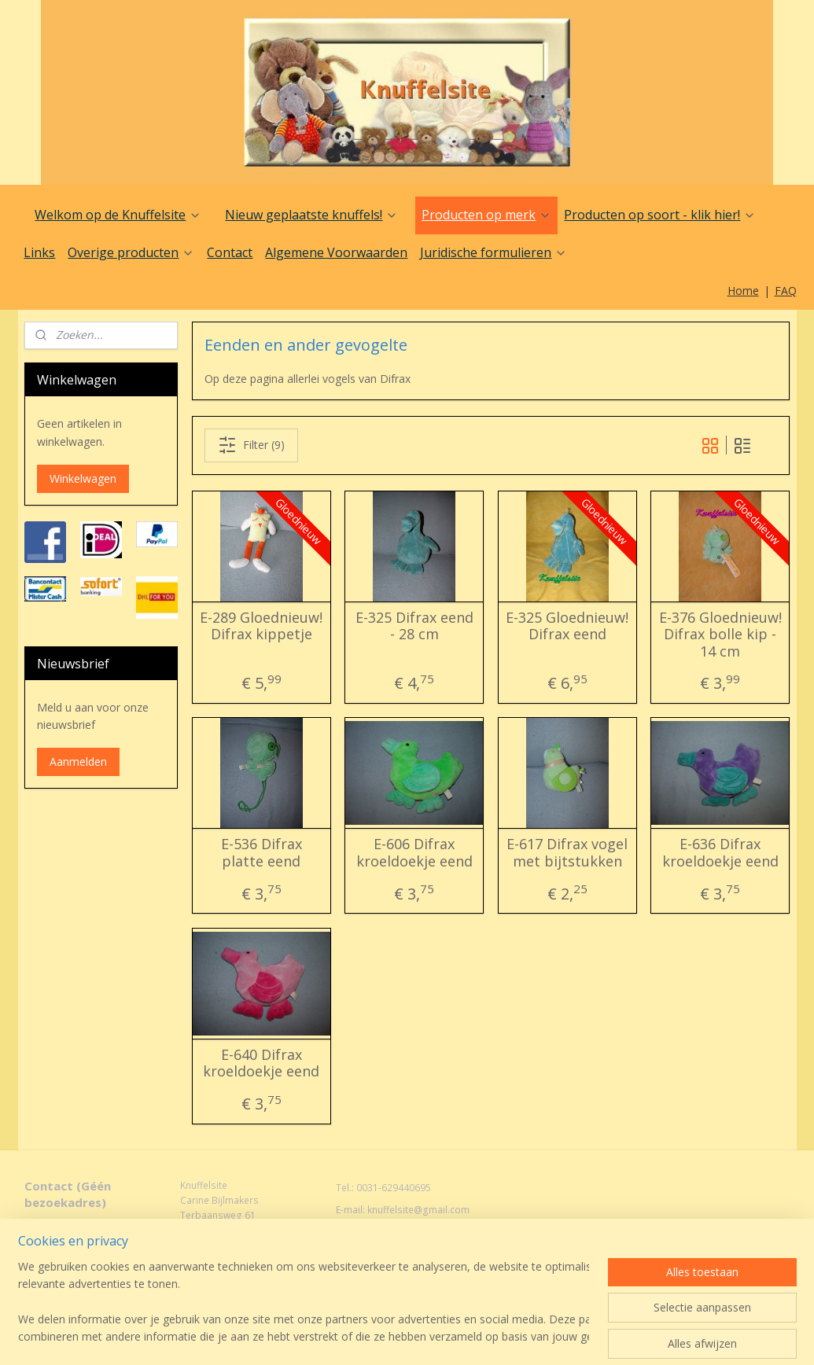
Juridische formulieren (493, 252)
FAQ (786, 290)
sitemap (340, 1320)
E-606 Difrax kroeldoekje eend (413, 853)
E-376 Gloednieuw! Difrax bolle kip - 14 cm (719, 634)
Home (743, 290)
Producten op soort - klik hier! (660, 214)
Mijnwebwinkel (570, 1320)
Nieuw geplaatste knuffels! (311, 214)
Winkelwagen (83, 478)
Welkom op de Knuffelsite (118, 214)
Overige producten (131, 252)
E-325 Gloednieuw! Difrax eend (567, 626)
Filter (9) (250, 445)
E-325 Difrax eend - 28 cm (414, 626)
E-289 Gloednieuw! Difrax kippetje (261, 626)
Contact (229, 252)
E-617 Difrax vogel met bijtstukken (567, 853)
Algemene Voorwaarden (336, 252)
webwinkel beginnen (433, 1320)
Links (39, 252)
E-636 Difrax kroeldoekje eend (719, 853)
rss (373, 1320)
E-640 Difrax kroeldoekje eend (261, 1063)
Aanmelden (78, 761)
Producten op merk (486, 214)
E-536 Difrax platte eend (260, 853)
